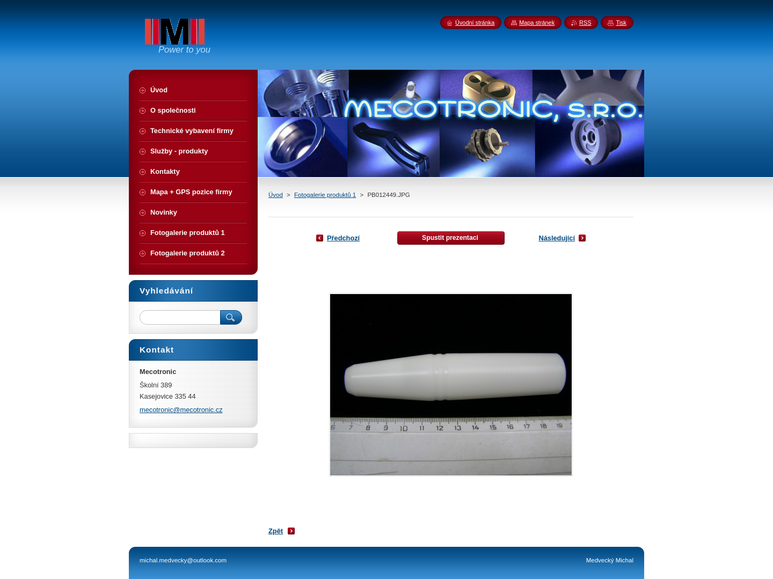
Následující (556, 238)
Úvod (275, 195)
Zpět (275, 531)
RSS (585, 22)
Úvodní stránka (474, 22)
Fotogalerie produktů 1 (325, 195)
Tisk (621, 22)
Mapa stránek (537, 22)
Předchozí (343, 238)
